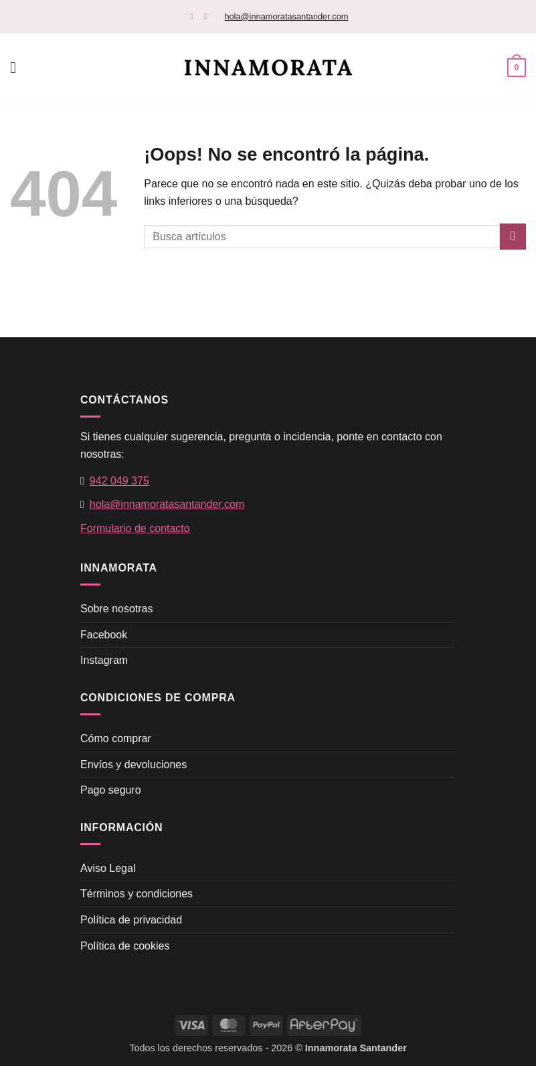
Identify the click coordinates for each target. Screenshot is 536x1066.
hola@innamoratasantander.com (286, 16)
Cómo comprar (115, 738)
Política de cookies (124, 946)
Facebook (103, 634)
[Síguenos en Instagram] (208, 16)
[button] (18, 67)
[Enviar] (513, 237)
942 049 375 (119, 480)
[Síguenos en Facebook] (194, 16)
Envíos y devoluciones (133, 764)
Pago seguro (110, 790)
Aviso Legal (107, 868)
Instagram (104, 660)
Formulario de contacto (135, 528)
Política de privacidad (131, 919)
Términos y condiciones (136, 893)
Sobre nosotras (116, 608)
